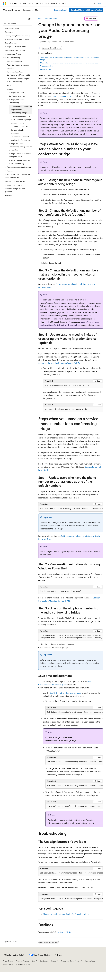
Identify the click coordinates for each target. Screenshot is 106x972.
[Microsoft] (4, 3)
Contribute (44, 961)
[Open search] (94, 3)
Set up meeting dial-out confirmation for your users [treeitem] (21, 138)
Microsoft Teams (51, 18)
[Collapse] (29, 18)
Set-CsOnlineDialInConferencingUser (66, 693)
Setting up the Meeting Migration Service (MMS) (59, 363)
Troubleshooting (46, 66)
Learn (40, 18)
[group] (70, 509)
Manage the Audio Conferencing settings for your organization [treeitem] (20, 146)
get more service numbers (63, 96)
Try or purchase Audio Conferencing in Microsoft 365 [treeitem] (18, 73)
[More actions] (101, 18)
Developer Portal (60, 10)
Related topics (45, 69)
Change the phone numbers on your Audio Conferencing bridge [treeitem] (21, 109)
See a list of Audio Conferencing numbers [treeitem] (19, 125)
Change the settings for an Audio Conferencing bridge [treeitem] (21, 118)
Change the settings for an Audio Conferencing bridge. (66, 914)
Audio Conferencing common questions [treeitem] (18, 66)
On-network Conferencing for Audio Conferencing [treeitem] (18, 80)
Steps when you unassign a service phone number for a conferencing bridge (69, 63)
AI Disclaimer (8, 961)
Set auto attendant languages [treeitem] (18, 131)
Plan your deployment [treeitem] (15, 61)
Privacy (54, 961)
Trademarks (7, 964)
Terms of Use (90, 961)
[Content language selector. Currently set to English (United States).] (14, 955)
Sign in (100, 3)
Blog (33, 961)
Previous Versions (22, 961)
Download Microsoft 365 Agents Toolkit (86, 10)
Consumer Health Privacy (70, 961)
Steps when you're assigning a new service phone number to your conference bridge (69, 58)
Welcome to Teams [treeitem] (12, 28)
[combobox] (17, 24)
